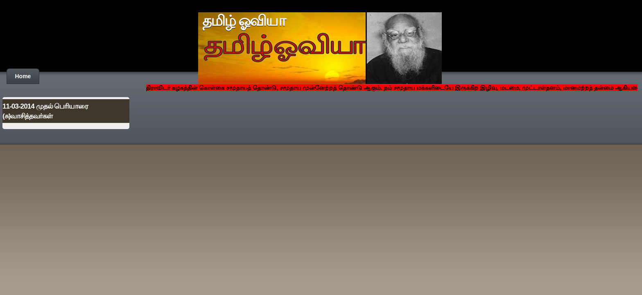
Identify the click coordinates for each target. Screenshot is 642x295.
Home (23, 76)
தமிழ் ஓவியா (243, 21)
